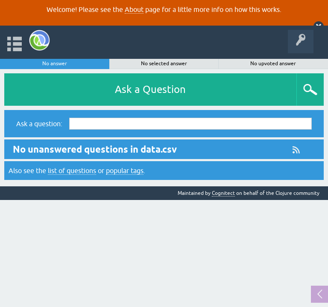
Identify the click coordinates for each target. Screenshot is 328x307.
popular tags (125, 170)
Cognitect (223, 193)
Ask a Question (150, 89)
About (134, 9)
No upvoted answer (273, 64)
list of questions (72, 170)
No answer (54, 64)
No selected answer (164, 64)
